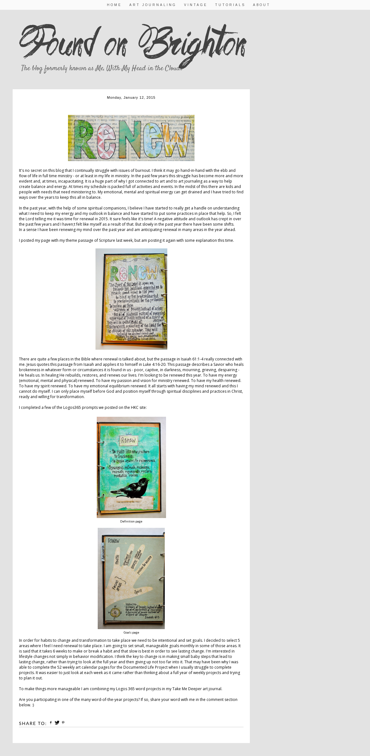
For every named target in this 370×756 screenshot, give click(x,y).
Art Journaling (152, 5)
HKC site (138, 407)
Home (114, 5)
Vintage (195, 5)
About (261, 5)
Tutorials (230, 5)
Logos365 (72, 407)
